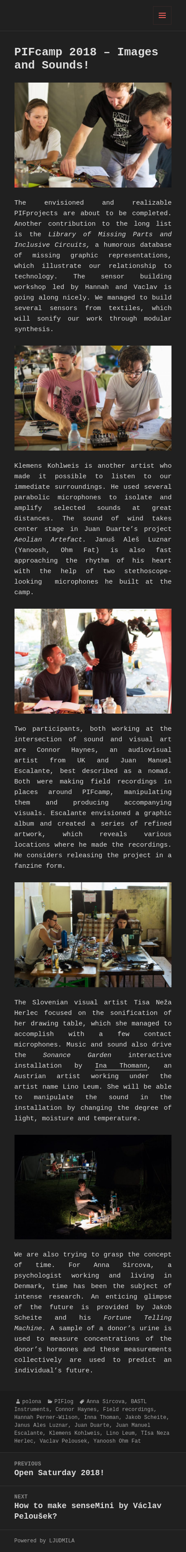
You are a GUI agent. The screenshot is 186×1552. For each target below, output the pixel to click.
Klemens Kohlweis (74, 1433)
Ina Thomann (121, 1066)
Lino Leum (120, 1433)
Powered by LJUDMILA (45, 1541)
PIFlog (64, 1401)
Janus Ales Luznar (41, 1425)
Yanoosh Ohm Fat (117, 1441)
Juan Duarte (91, 1425)
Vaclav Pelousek (63, 1441)
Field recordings (128, 1409)
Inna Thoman (101, 1417)
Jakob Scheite (146, 1417)
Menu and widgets (162, 24)
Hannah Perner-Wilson (46, 1417)
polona (31, 1401)
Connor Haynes (76, 1409)
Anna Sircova (105, 1401)
